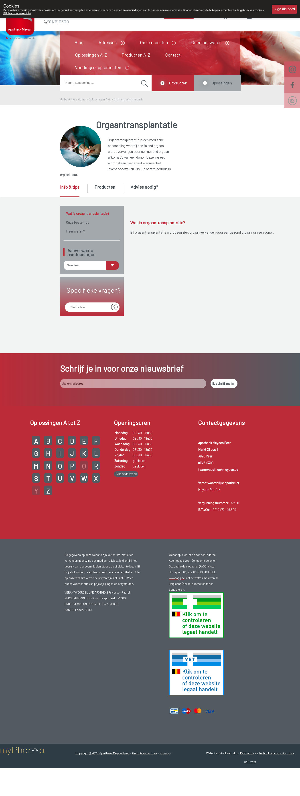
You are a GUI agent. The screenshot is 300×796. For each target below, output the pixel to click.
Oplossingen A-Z (91, 54)
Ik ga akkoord (284, 9)
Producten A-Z (136, 54)
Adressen (108, 42)
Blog (79, 42)
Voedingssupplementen (98, 67)
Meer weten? (75, 231)
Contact (172, 54)
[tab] (73, 190)
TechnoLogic (267, 746)
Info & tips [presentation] (69, 187)
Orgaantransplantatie (128, 99)
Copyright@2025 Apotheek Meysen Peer (102, 746)
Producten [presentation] (105, 187)
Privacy (165, 746)
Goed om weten (206, 42)
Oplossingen (221, 82)
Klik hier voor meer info (17, 13)
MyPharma (247, 746)
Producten (178, 82)
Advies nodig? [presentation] (144, 187)
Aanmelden (265, 15)
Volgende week (126, 467)
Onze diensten (154, 42)
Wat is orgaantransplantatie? (87, 213)
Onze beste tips (77, 222)
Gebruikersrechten (144, 746)
